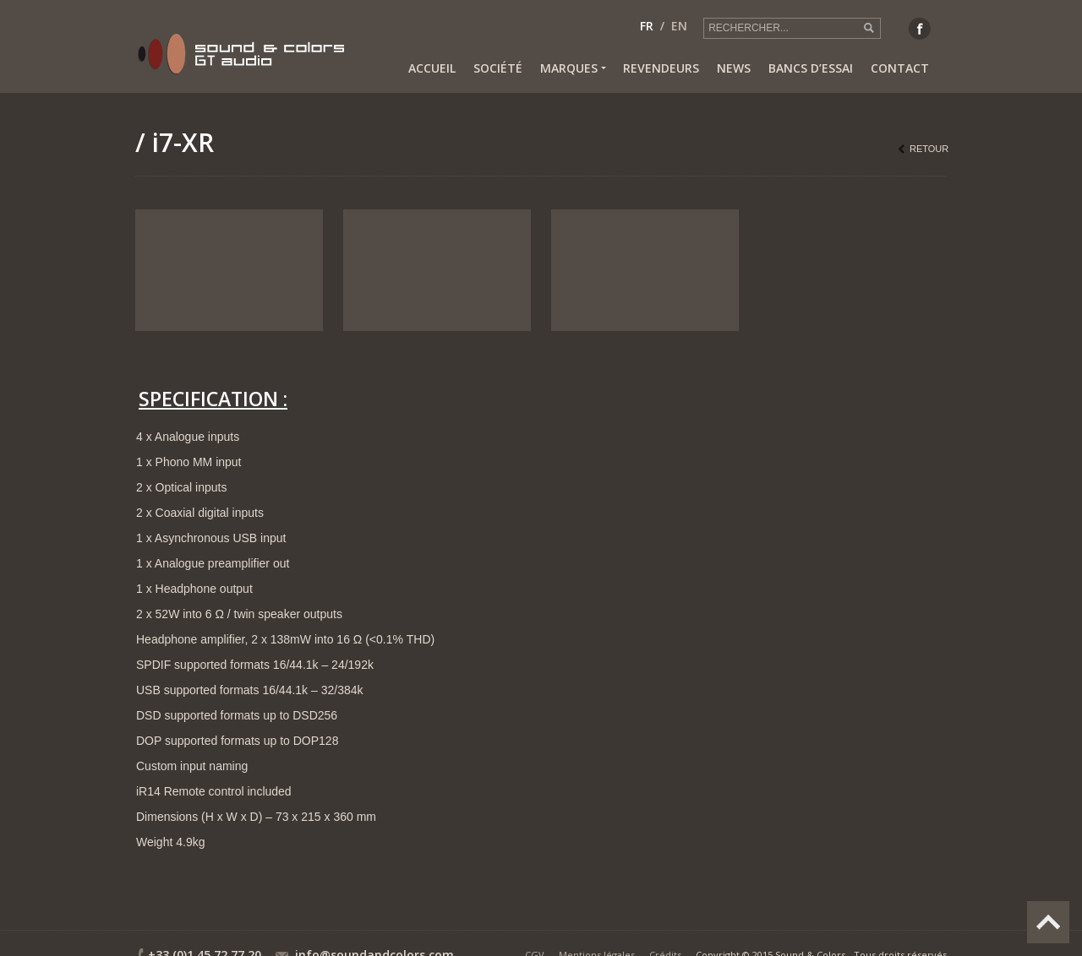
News (734, 68)
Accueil (432, 68)
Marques (572, 68)
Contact (900, 68)
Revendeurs (661, 68)
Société (497, 68)
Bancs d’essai (810, 68)
